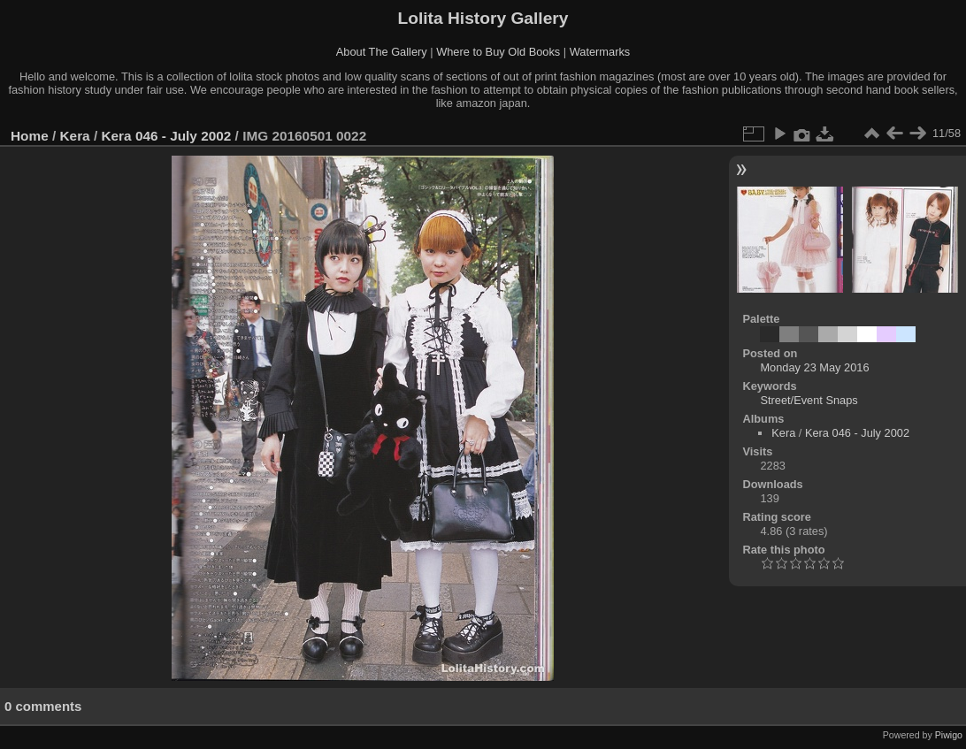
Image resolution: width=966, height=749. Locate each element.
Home (30, 135)
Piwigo (948, 735)
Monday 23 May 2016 (814, 367)
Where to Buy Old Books (498, 51)
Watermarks (600, 51)
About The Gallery (381, 51)
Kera (75, 135)
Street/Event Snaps (808, 400)
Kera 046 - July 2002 (166, 135)
